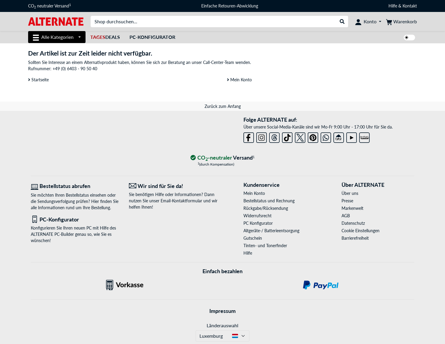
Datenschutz (353, 223)
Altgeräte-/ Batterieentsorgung (271, 230)
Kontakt (410, 5)
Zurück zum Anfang (223, 106)
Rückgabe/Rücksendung (265, 208)
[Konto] (368, 21)
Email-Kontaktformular (181, 200)
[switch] (409, 37)
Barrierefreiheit (355, 238)
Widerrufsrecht (257, 215)
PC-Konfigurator (152, 37)
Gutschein (252, 238)
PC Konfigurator (258, 223)
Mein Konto (239, 79)
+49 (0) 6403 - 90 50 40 (75, 68)
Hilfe (392, 5)
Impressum (222, 311)
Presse (347, 200)
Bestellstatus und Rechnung (269, 200)
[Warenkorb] (401, 21)
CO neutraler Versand (49, 6)
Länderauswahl (222, 325)
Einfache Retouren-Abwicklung (229, 5)
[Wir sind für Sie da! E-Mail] (173, 186)
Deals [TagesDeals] (105, 37)
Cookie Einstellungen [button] (361, 230)
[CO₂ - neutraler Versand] (222, 157)
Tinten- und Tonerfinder (265, 245)
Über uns (350, 193)
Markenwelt (352, 208)
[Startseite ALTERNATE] (55, 21)
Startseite (38, 79)
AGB (346, 215)
